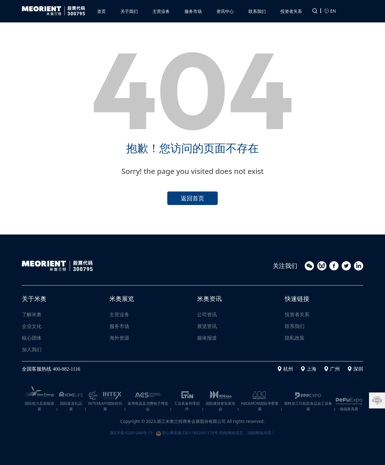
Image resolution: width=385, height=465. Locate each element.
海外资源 (119, 337)
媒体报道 (207, 337)
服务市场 (119, 326)
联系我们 (294, 326)
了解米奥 (32, 314)
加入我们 (32, 349)
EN (330, 10)
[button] (161, 10)
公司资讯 (207, 314)
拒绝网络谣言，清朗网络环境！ (250, 432)
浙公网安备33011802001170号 (186, 432)
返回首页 (192, 197)
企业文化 (32, 326)
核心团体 (32, 337)
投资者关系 (297, 314)
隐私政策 (294, 337)
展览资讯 (207, 326)
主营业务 (119, 314)
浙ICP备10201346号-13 (127, 432)
